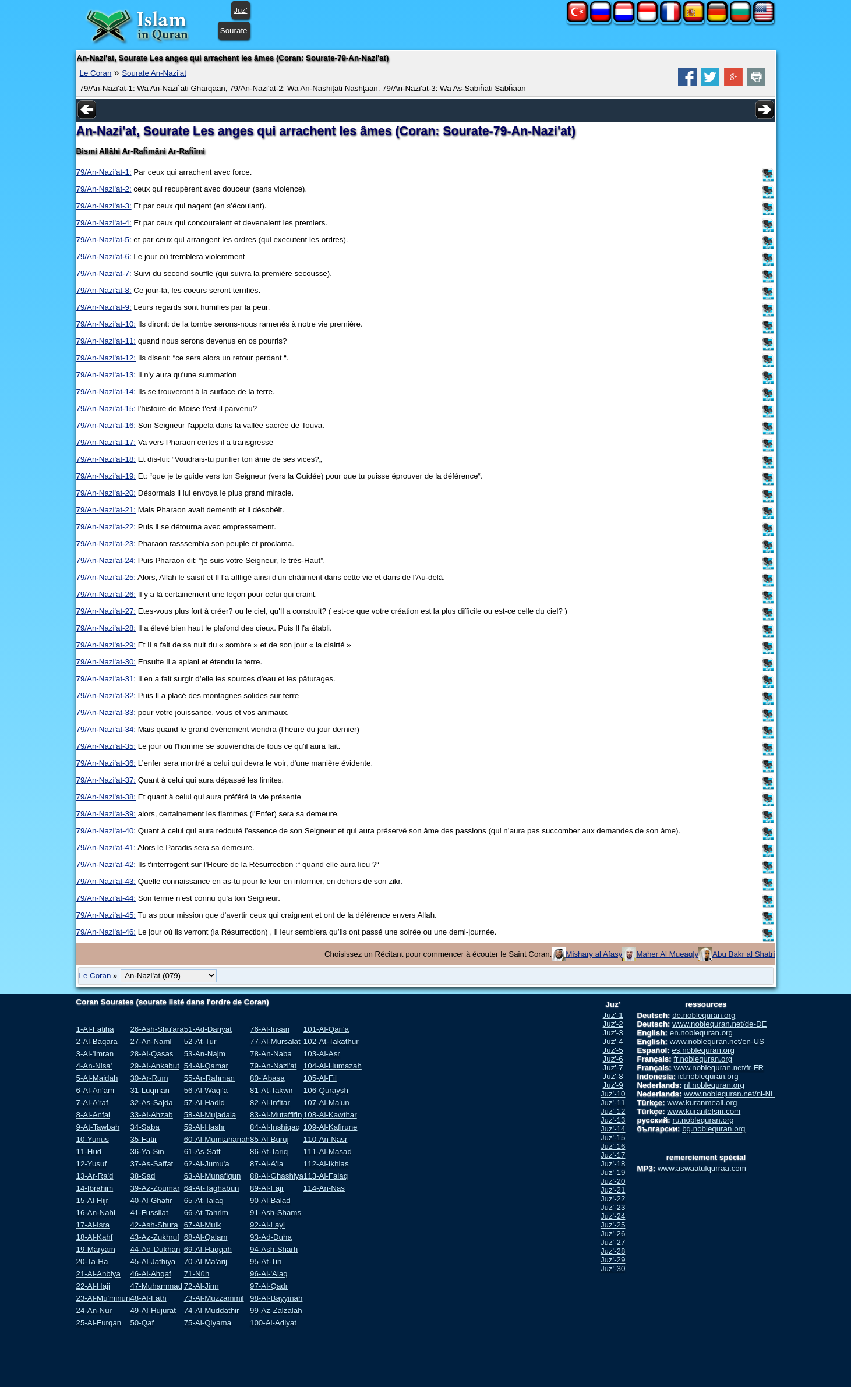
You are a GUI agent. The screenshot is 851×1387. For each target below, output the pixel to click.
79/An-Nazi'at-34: (106, 729)
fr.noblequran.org (702, 1059)
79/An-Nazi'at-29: (106, 645)
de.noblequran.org (703, 1015)
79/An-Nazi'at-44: (106, 898)
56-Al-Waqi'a (206, 1090)
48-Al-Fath (148, 1298)
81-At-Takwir (271, 1090)
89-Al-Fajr (267, 1188)
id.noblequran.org (708, 1076)
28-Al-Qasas (151, 1053)
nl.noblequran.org (714, 1085)
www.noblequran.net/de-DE (719, 1024)
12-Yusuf (91, 1163)
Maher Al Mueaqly (667, 954)
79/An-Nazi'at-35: (106, 746)
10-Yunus (92, 1139)
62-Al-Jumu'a (206, 1163)
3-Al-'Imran (95, 1053)
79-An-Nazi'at (273, 1066)
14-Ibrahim (95, 1188)
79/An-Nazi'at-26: (106, 594)
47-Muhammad (156, 1286)
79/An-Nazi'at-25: (106, 577)
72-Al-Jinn (201, 1286)
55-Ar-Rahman (209, 1078)
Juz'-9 (613, 1085)
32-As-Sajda (151, 1102)
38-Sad (142, 1176)
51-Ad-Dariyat (208, 1029)
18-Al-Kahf (94, 1237)
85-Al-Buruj (269, 1139)
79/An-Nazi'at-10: (106, 324)
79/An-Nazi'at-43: (106, 881)
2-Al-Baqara (97, 1041)
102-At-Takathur (331, 1041)
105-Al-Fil (320, 1078)
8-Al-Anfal (93, 1114)
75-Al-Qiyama (207, 1322)
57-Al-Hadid (204, 1102)
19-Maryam (95, 1249)
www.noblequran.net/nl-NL (729, 1093)
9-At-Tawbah (98, 1127)
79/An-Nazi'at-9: (104, 307)
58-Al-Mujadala (210, 1114)
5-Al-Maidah (97, 1078)
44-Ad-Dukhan (155, 1249)
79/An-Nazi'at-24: (106, 560)
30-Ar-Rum (149, 1078)
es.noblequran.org (703, 1050)
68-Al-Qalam (206, 1237)
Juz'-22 (613, 1198)
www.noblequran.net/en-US (717, 1041)
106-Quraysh (325, 1090)
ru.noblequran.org (703, 1120)
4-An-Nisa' (94, 1066)
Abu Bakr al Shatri (743, 954)
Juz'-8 (613, 1076)
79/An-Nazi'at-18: (106, 459)
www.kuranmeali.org (702, 1102)
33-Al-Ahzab (151, 1114)
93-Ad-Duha (271, 1237)
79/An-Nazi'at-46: (106, 932)
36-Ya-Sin (147, 1151)
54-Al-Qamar (206, 1066)
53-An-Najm (204, 1053)
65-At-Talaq (204, 1200)
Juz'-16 (613, 1146)
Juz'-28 (613, 1251)
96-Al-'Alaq (269, 1273)
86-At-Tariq (269, 1151)
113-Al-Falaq (325, 1176)
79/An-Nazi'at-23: (106, 543)
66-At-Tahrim (206, 1212)
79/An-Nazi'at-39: (106, 813)
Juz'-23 (613, 1207)
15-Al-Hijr (92, 1200)
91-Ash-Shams (275, 1212)
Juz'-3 (613, 1032)
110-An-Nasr (325, 1139)
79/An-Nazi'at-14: (106, 391)
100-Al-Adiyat (273, 1322)
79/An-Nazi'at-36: (106, 763)
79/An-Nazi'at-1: (104, 172)
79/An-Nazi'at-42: (106, 864)
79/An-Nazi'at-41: (106, 847)
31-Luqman (149, 1090)
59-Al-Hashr (204, 1127)
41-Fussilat (149, 1212)
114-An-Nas (324, 1188)
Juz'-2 (613, 1024)
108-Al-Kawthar (330, 1114)
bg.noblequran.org (713, 1128)
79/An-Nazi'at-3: (104, 205)
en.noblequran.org (701, 1032)
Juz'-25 (613, 1224)
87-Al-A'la (266, 1163)
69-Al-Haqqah (208, 1249)
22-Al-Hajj (93, 1286)
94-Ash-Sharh (274, 1249)
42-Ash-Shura (154, 1224)
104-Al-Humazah (332, 1066)
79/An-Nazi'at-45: (106, 915)
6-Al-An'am (95, 1090)
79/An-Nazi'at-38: (106, 796)
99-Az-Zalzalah (276, 1310)
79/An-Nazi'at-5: (104, 239)
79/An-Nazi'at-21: (106, 509)
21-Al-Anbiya (98, 1273)
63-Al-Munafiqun (212, 1176)
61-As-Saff (202, 1151)
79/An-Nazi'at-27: (106, 611)
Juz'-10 (613, 1093)
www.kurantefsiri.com (703, 1111)
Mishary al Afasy (594, 954)
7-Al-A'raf (92, 1102)
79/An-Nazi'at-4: (104, 222)
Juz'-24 (613, 1216)
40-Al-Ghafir (151, 1200)
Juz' (240, 10)
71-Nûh (197, 1273)
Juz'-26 (613, 1233)
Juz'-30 (613, 1268)
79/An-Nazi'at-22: (106, 526)
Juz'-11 (613, 1102)
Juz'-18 (613, 1163)
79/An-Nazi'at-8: (104, 290)
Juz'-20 (613, 1181)
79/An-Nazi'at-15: (106, 408)
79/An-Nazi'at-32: (106, 695)
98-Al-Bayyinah (276, 1298)
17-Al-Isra (93, 1224)
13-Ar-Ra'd (95, 1176)
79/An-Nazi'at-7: (104, 273)
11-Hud (89, 1151)
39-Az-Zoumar (154, 1188)
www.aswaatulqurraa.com (702, 1168)
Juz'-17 (613, 1155)
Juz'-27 (613, 1242)
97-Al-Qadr (269, 1286)
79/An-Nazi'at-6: (104, 256)
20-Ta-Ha (92, 1261)
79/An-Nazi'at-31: (106, 678)
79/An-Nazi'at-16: (106, 425)
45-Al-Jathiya (152, 1261)
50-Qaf (142, 1322)
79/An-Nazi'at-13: (106, 374)
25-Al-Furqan (99, 1322)
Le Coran (96, 73)
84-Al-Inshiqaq (275, 1127)
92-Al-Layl (267, 1224)
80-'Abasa (267, 1078)
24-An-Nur (94, 1310)
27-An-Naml (150, 1041)
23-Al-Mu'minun (103, 1298)
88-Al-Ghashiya (276, 1176)
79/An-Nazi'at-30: (106, 661)
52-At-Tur (200, 1041)
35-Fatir (143, 1139)
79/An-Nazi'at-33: (106, 712)
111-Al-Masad (327, 1151)
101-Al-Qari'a (326, 1029)
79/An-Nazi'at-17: (106, 442)
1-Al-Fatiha (95, 1029)
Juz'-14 (613, 1128)
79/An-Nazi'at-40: (106, 830)
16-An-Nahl (95, 1212)
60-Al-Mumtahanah (217, 1139)
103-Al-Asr (321, 1053)
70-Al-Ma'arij (205, 1261)
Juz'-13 (613, 1120)
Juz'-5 (613, 1050)
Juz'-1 (613, 1015)
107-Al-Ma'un (326, 1102)
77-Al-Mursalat (275, 1041)
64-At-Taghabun (211, 1188)
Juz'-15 (613, 1137)
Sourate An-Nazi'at (154, 73)
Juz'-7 (613, 1067)
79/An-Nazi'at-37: (106, 780)
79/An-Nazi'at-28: (106, 628)
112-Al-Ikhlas (326, 1163)
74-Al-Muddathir (211, 1310)
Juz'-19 (613, 1172)
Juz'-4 (613, 1041)
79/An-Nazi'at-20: (106, 493)
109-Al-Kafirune (330, 1127)
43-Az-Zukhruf (154, 1237)
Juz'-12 (613, 1111)
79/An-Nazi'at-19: (106, 476)
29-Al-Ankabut (154, 1066)
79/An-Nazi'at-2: (104, 189)
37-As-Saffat (151, 1163)
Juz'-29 (613, 1259)
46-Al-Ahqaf (150, 1273)
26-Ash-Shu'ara (156, 1029)
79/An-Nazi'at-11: (106, 341)
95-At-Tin (265, 1261)
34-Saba (144, 1127)
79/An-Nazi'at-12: (106, 357)
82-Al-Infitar (270, 1102)
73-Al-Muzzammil (214, 1298)
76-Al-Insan (269, 1029)
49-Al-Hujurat (153, 1310)
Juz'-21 (613, 1190)
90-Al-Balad (270, 1200)
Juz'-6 (613, 1059)
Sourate (234, 30)
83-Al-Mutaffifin (276, 1114)
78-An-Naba (271, 1053)
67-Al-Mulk (202, 1224)
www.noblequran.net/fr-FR (718, 1067)
